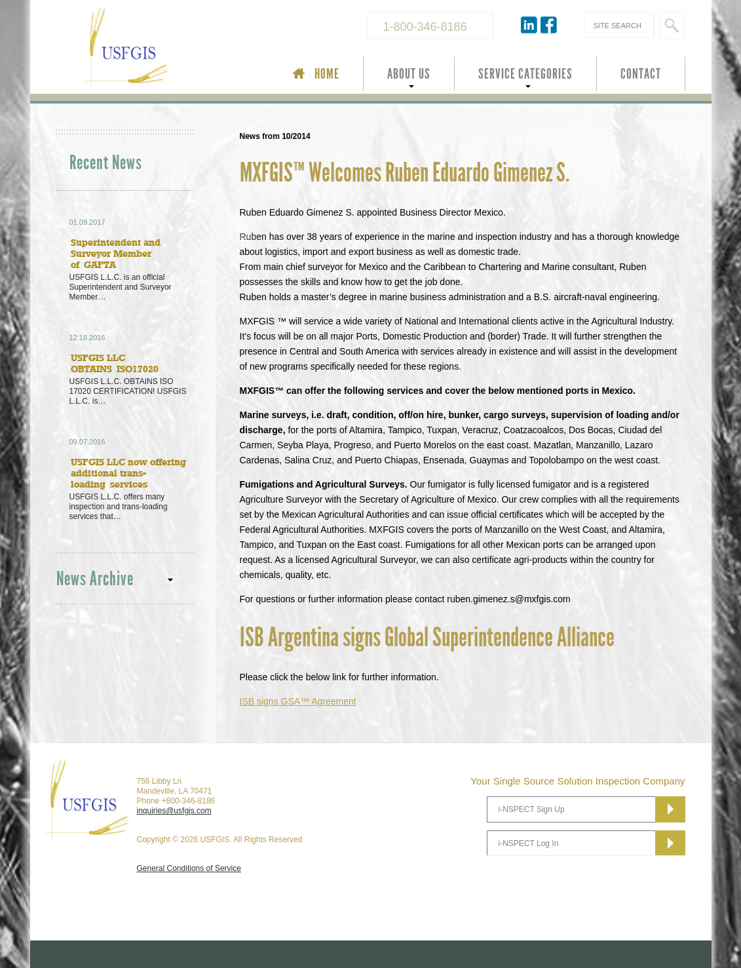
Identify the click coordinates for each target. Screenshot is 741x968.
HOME (326, 74)
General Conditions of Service (189, 868)
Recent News (105, 162)
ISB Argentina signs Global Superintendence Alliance (427, 637)
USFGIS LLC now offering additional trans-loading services (128, 473)
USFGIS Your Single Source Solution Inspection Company (170, 50)
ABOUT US (408, 74)
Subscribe (670, 809)
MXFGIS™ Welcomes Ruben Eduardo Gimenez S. (404, 173)
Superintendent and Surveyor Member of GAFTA (116, 253)
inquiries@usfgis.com (174, 810)
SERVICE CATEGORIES (525, 74)
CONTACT (640, 74)
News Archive (95, 579)
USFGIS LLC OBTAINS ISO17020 (115, 363)
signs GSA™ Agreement (298, 701)
